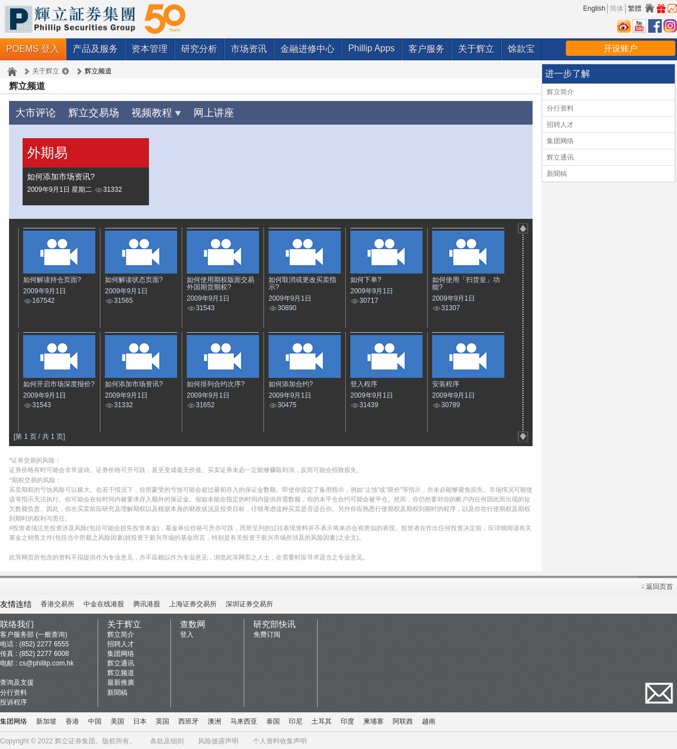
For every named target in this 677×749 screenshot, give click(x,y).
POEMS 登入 (32, 49)
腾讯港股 (146, 602)
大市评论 (33, 111)
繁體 (634, 8)
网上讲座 (196, 111)
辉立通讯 (560, 157)
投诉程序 (13, 700)
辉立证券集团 (75, 739)
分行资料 (560, 108)
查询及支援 (17, 681)
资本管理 (149, 49)
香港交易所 (57, 602)
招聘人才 (560, 125)
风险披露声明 (218, 739)
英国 (162, 720)
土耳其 (321, 720)
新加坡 (46, 720)
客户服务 (426, 49)
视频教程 (143, 111)
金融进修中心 (307, 49)
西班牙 (188, 720)
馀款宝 (521, 49)
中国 (95, 720)
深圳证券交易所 (249, 602)
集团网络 (560, 141)
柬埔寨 (373, 720)
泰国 (273, 720)
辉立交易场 (86, 111)
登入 (187, 633)
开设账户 (621, 48)
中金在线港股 (103, 602)
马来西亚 (243, 720)
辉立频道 (120, 671)
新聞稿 (557, 174)
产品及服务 (95, 49)
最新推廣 (120, 681)
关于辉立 (476, 49)
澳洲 (214, 720)
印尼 (295, 720)
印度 (347, 720)
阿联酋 (403, 720)
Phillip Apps (371, 48)
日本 (140, 720)
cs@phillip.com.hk (46, 662)
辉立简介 (560, 92)
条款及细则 (167, 739)
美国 (117, 720)
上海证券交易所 (193, 602)
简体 (616, 8)
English (594, 8)
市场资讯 (249, 49)
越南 (429, 720)
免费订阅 (266, 633)
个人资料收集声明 (280, 739)
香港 (72, 720)
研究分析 (199, 49)
